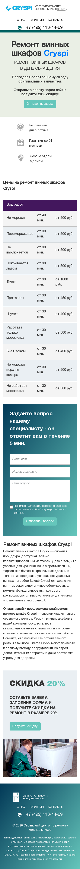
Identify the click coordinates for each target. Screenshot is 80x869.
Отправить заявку (40, 104)
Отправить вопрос (40, 521)
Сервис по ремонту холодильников (50, 7)
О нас (21, 20)
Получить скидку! (25, 726)
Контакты (55, 20)
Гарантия (37, 20)
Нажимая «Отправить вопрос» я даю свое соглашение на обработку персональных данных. (40, 509)
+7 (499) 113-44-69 (44, 28)
